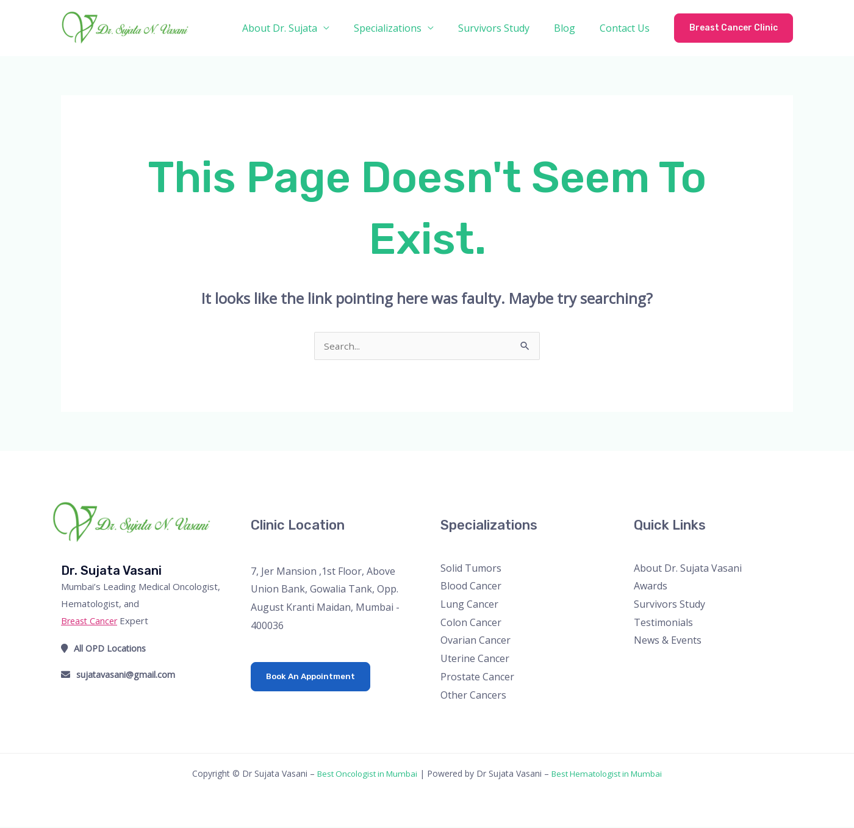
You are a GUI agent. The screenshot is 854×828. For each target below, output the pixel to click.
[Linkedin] (708, 666)
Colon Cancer (470, 623)
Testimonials (663, 623)
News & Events (668, 641)
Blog (572, 28)
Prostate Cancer (477, 678)
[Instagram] (675, 666)
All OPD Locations (104, 649)
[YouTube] (691, 666)
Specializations (405, 28)
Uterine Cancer (474, 659)
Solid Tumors (470, 569)
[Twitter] (658, 666)
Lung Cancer (469, 605)
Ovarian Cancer (475, 641)
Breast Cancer (91, 622)
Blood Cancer (470, 587)
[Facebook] (642, 666)
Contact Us (627, 28)
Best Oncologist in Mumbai (363, 774)
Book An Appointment (313, 677)
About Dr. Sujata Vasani (688, 569)
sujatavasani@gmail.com (119, 675)
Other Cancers (473, 696)
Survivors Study (506, 28)
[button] (733, 28)
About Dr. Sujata (301, 28)
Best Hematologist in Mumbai (610, 774)
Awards (650, 587)
